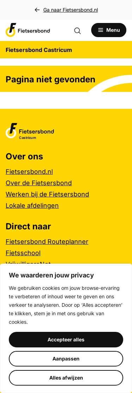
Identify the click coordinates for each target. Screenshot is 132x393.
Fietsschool (23, 253)
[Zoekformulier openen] (81, 30)
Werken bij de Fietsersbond (47, 194)
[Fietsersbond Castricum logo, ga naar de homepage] (28, 30)
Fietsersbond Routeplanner (47, 241)
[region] (66, 328)
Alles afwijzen (66, 378)
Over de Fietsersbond (39, 183)
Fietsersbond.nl (29, 171)
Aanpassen (66, 359)
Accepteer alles (66, 339)
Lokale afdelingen (32, 205)
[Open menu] (109, 30)
